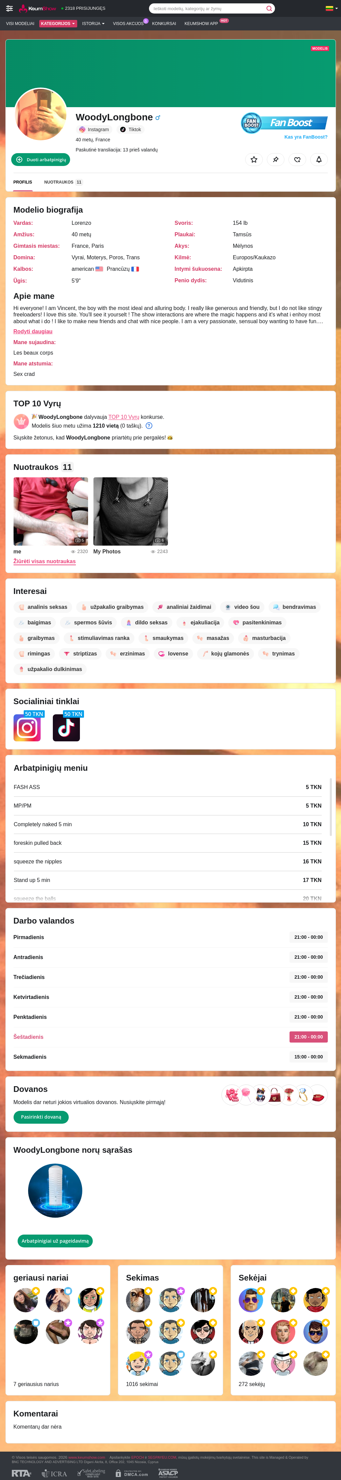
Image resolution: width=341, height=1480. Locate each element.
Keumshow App (203, 23)
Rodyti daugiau (33, 331)
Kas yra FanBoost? (306, 137)
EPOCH (137, 1457)
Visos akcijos (130, 23)
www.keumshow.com (86, 1457)
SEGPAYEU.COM (162, 1457)
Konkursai (164, 23)
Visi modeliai (20, 23)
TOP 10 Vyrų (123, 417)
